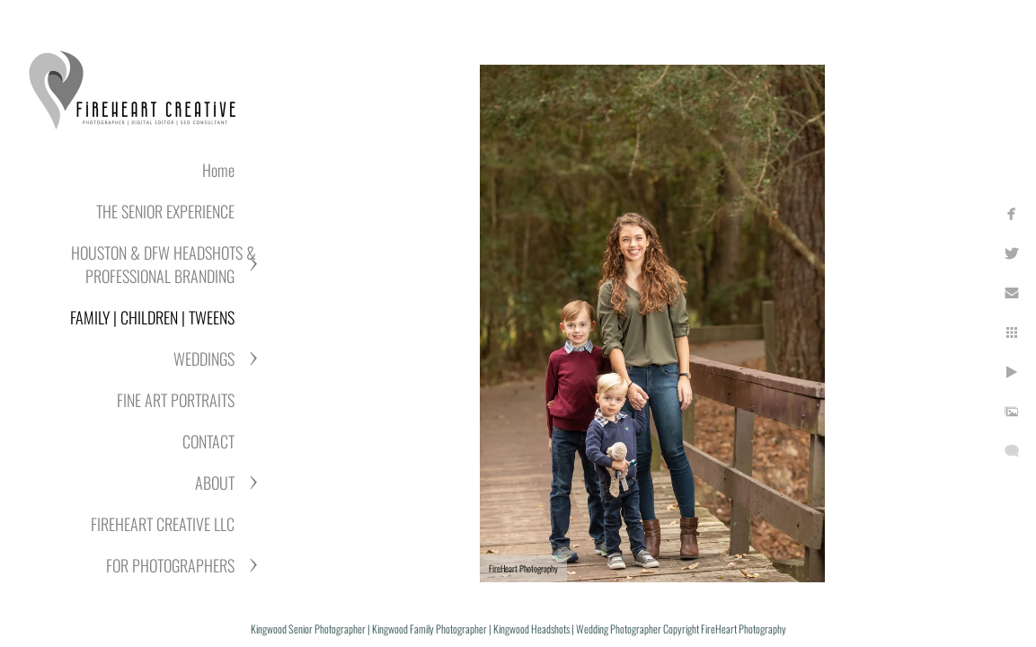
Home (218, 170)
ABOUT (215, 482)
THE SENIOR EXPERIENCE (165, 211)
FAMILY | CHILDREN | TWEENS (152, 317)
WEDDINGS (204, 358)
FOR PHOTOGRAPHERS (170, 565)
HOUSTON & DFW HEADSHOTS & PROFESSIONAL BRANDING (163, 264)
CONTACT (208, 441)
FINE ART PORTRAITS (176, 400)
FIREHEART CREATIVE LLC (163, 524)
